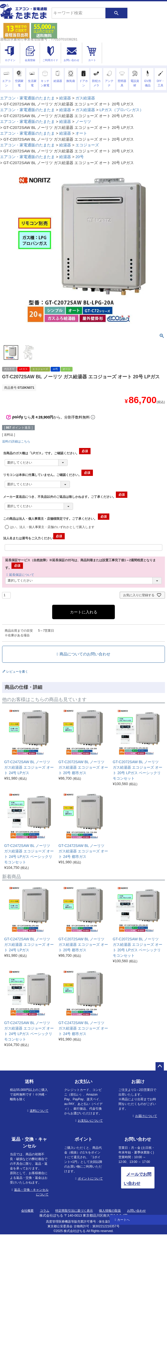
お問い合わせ (136, 1210)
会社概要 (27, 1210)
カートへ (123, 1220)
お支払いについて (90, 1120)
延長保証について (21, 575)
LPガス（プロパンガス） (121, 109)
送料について (39, 1111)
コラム (44, 1210)
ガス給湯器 (85, 98)
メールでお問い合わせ (137, 1179)
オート (81, 133)
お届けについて (146, 1116)
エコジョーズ (87, 145)
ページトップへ (160, 1066)
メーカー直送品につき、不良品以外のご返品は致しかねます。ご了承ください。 (65, 497)
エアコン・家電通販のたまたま (27, 98)
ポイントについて (90, 1178)
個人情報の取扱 (110, 1210)
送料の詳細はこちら (16, 441)
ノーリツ (83, 121)
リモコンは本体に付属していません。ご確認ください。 (48, 475)
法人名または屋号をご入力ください (34, 538)
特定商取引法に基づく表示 (74, 1210)
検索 (116, 13)
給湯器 (65, 98)
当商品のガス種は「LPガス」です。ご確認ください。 (47, 453)
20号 (79, 156)
